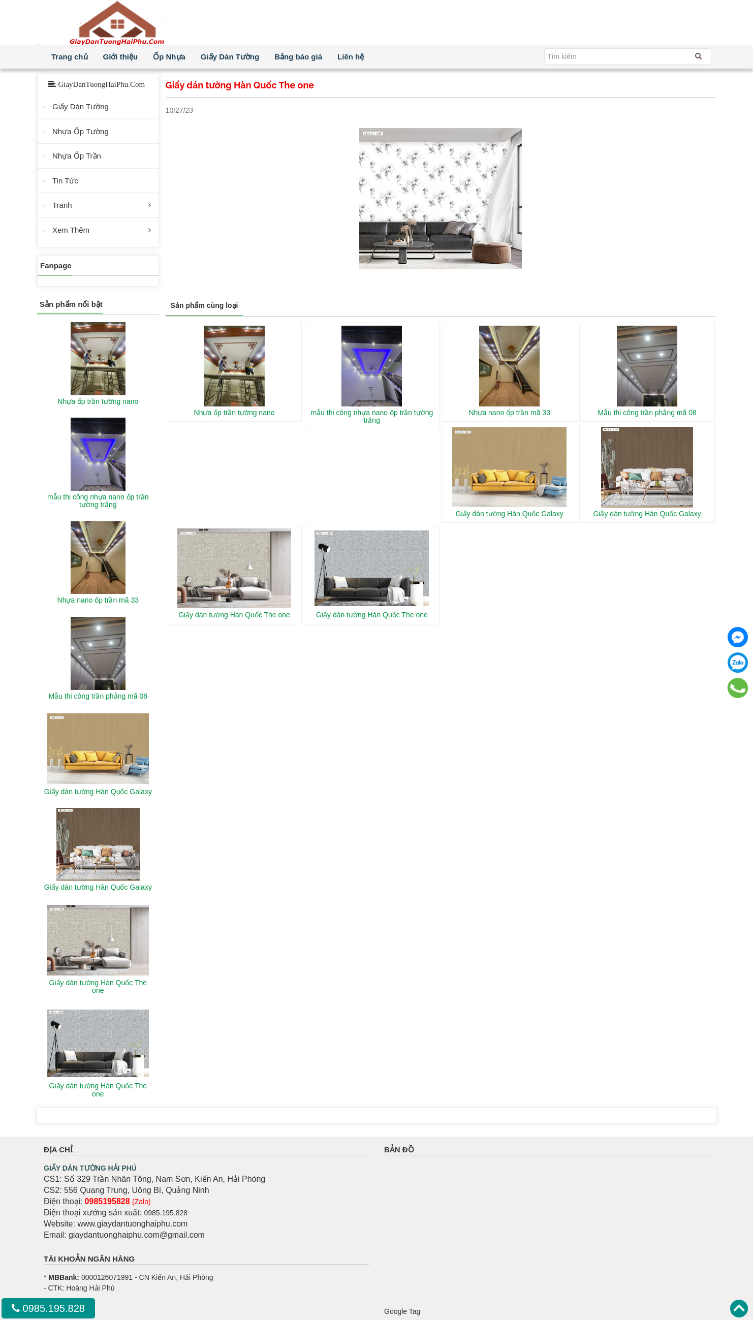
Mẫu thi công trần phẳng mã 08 (647, 412)
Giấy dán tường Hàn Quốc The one (234, 615)
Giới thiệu (120, 56)
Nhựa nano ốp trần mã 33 (509, 412)
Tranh (62, 205)
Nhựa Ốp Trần (76, 155)
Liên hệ (350, 56)
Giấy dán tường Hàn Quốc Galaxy (509, 514)
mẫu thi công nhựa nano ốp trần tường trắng (371, 416)
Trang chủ (69, 56)
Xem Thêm (70, 230)
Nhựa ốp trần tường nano (234, 412)
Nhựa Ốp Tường (80, 131)
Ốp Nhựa (169, 56)
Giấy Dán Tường (230, 56)
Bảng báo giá (298, 56)
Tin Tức (65, 180)
